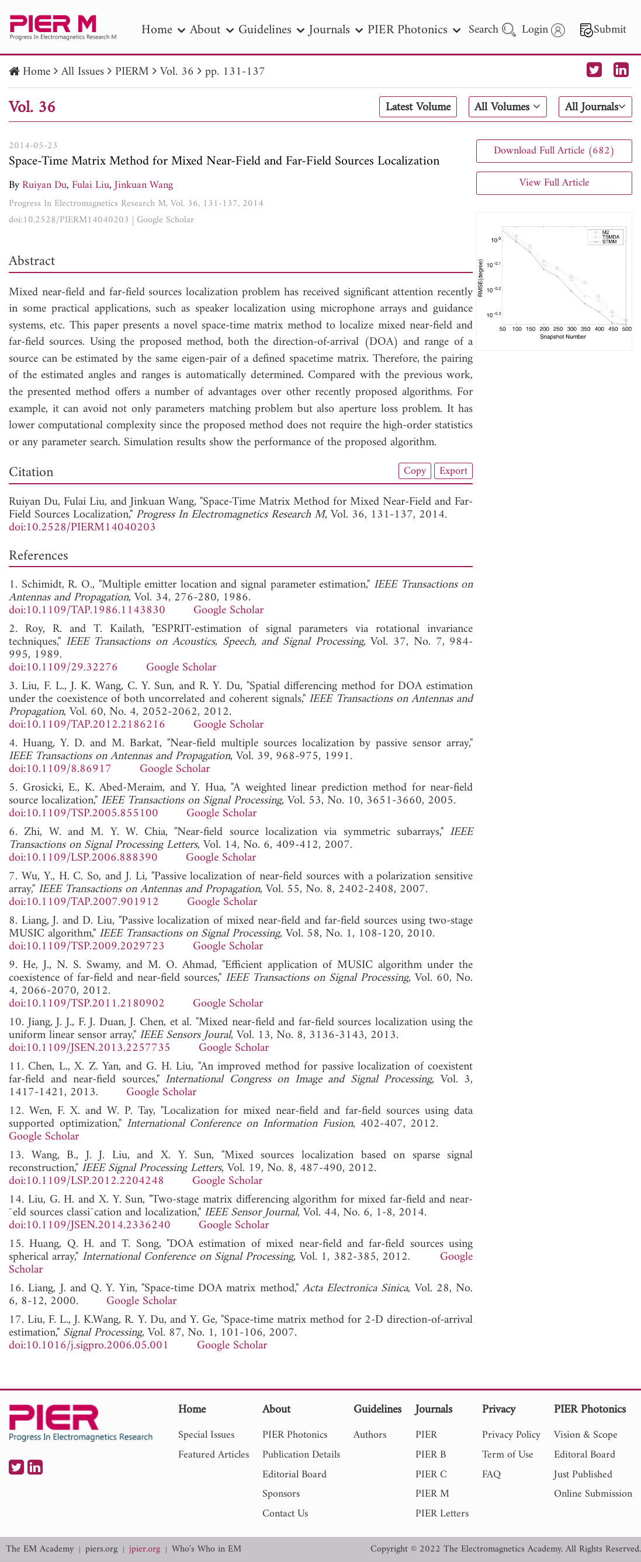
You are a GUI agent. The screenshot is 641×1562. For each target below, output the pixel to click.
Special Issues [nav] (206, 1435)
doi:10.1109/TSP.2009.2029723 (87, 946)
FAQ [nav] (491, 1475)
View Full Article (554, 183)
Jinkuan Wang (144, 185)
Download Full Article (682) (554, 151)
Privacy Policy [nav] (511, 1435)
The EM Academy (40, 1549)
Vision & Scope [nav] (586, 1435)
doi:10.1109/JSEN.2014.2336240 (90, 1225)
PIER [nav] (426, 1435)
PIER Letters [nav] (442, 1514)
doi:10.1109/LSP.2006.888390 (83, 858)
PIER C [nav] (431, 1475)
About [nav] (212, 30)
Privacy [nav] (498, 1410)
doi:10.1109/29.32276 (63, 668)
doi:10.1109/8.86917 (60, 769)
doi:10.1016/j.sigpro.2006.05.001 (89, 1346)
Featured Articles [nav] (213, 1455)
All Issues (82, 72)
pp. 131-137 (235, 72)
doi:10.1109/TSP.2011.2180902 (87, 1004)
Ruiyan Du (44, 185)
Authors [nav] (370, 1435)
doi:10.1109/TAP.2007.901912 (84, 902)
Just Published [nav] (583, 1475)
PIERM (132, 72)
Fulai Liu (90, 185)
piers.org (101, 1549)
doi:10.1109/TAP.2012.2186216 (87, 725)
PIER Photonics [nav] (414, 30)
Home (36, 72)
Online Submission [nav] (593, 1494)
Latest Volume (418, 107)
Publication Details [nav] (301, 1455)
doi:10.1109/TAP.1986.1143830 (87, 610)
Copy (415, 471)
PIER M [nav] (432, 1494)
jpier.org (144, 1549)
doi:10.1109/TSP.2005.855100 (83, 813)
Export (453, 471)
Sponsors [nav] (281, 1494)
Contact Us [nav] (285, 1514)
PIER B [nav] (430, 1455)
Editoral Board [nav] (584, 1455)
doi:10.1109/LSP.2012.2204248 (86, 1181)
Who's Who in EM (206, 1549)
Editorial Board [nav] (294, 1475)
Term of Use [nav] (507, 1455)
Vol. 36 (177, 72)
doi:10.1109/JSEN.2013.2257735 (90, 1048)
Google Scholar (165, 220)
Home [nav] (163, 30)
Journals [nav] (336, 30)
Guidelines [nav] (271, 30)
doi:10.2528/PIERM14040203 (69, 220)
